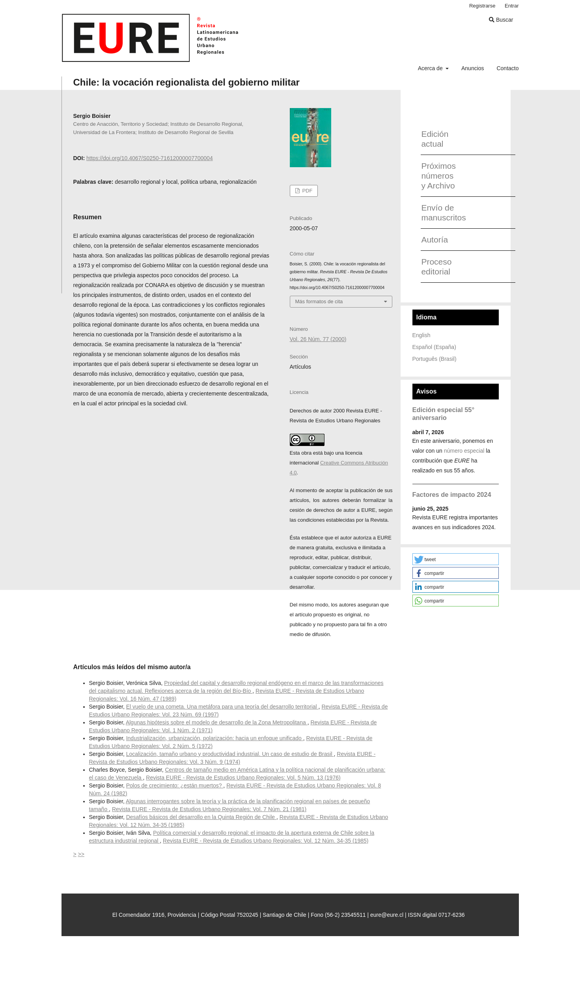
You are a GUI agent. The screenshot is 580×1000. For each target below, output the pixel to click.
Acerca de (431, 68)
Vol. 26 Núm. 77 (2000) (318, 339)
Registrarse (482, 6)
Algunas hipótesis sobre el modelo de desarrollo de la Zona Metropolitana (217, 722)
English (421, 335)
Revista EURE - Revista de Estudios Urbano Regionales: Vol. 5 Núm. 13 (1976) (243, 777)
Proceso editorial (436, 266)
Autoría (434, 239)
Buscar (501, 20)
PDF (307, 191)
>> (81, 854)
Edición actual (434, 138)
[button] (455, 559)
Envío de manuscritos (440, 212)
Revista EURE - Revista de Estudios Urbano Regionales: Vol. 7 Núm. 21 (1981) (209, 809)
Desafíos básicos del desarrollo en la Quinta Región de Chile (201, 817)
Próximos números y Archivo (438, 175)
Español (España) (434, 347)
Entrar (511, 6)
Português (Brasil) (434, 359)
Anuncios (472, 68)
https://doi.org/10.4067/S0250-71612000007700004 (149, 158)
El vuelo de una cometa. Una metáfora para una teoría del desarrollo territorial (222, 706)
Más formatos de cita (319, 301)
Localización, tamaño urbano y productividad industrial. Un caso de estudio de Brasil (230, 754)
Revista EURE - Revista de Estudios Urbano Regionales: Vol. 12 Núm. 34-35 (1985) (265, 841)
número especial (464, 451)
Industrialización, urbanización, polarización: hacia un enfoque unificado (214, 738)
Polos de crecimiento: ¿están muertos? (175, 785)
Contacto (507, 68)
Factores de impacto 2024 (451, 494)
